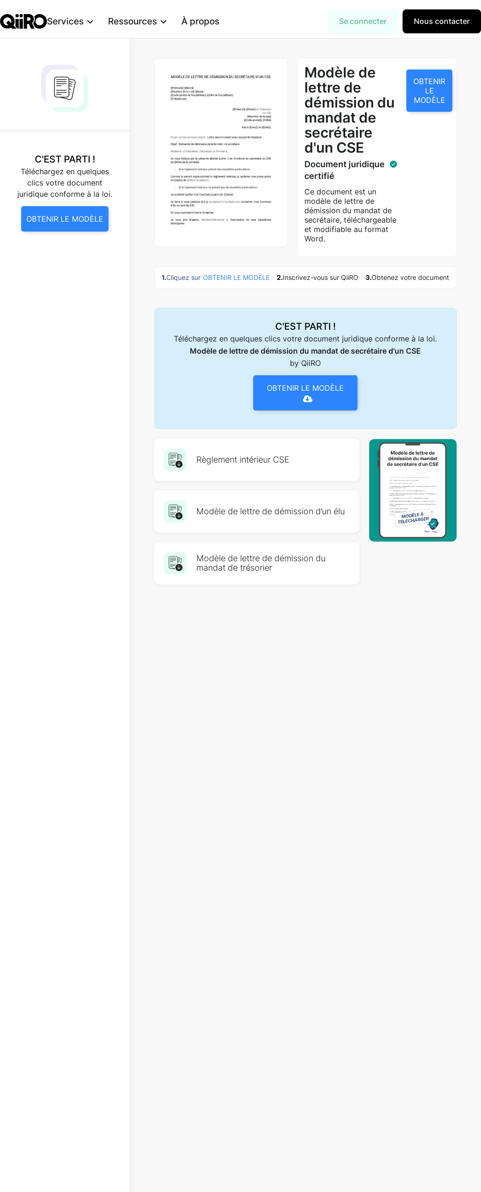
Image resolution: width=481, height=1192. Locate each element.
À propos (215, 21)
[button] (85, 21)
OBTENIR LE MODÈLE (429, 91)
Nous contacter (442, 21)
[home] (23, 21)
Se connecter (363, 21)
